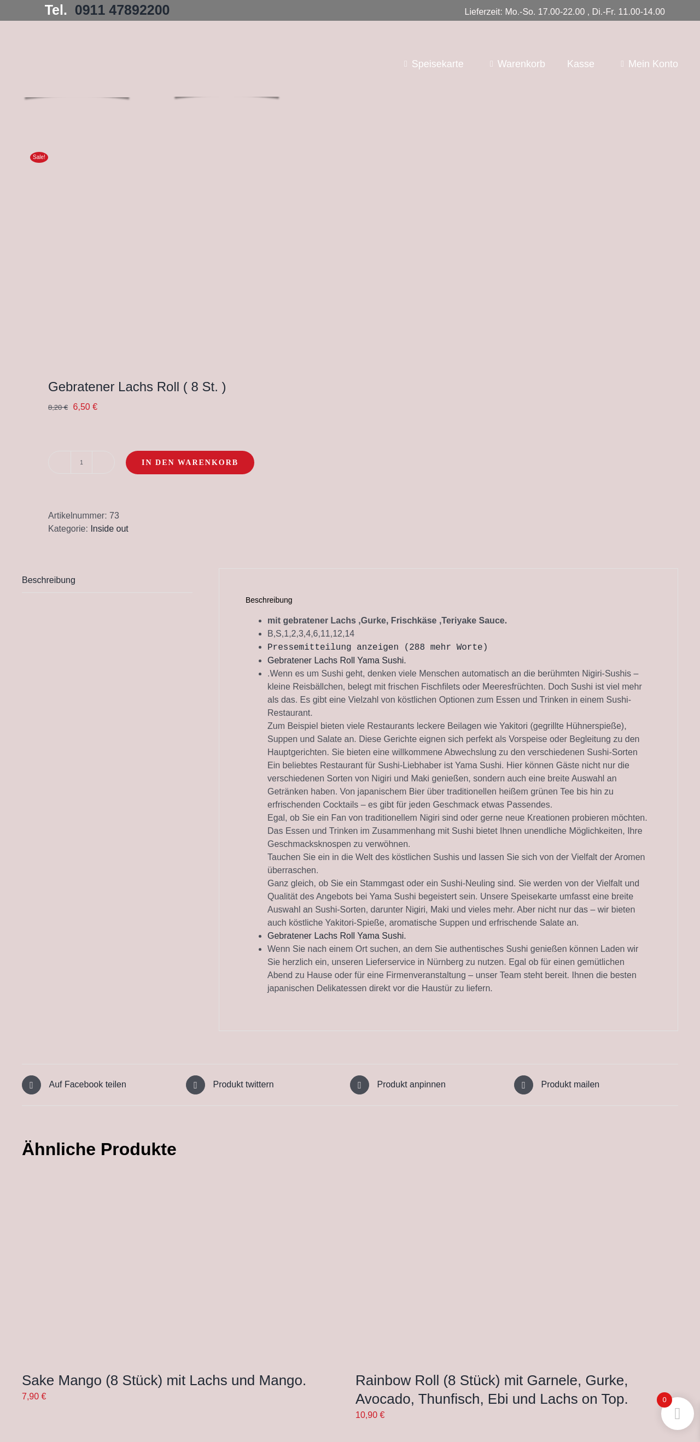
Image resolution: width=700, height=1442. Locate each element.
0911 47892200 (122, 9)
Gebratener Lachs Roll (312, 659)
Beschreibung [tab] (48, 580)
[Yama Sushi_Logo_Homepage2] (227, 36)
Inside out (109, 528)
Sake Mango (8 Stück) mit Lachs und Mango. (164, 1380)
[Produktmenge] (81, 462)
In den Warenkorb (190, 462)
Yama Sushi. (381, 659)
